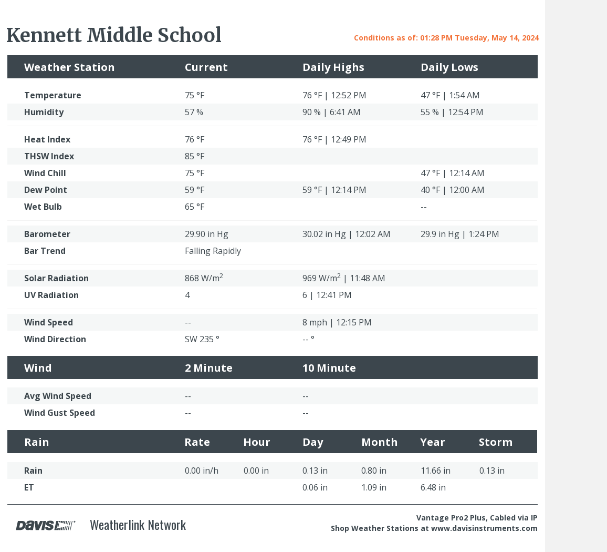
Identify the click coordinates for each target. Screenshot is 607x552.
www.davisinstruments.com (484, 528)
